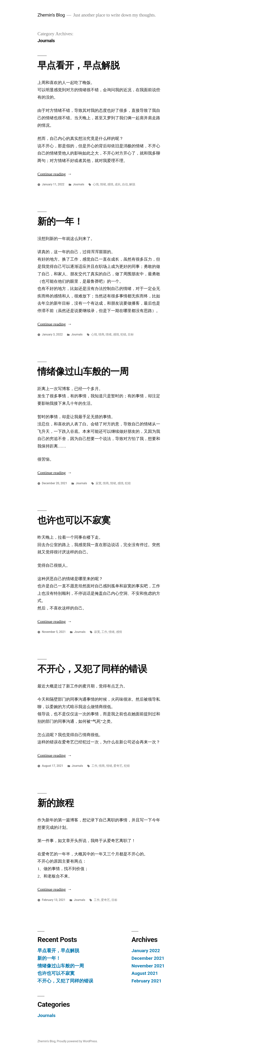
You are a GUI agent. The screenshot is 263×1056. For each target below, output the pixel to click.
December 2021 (148, 958)
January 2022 (146, 950)
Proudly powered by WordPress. (77, 1041)
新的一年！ (60, 221)
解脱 (132, 184)
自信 (125, 184)
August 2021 (145, 973)
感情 (110, 184)
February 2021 (146, 980)
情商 (101, 334)
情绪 (103, 184)
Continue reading (54, 174)
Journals (78, 184)
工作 (104, 631)
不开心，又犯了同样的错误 (92, 668)
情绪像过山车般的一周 (83, 371)
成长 (118, 184)
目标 (131, 334)
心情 (96, 184)
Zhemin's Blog (51, 15)
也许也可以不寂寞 (73, 520)
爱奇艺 (117, 765)
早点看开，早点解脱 (78, 65)
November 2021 (148, 965)
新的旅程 (55, 802)
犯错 (123, 334)
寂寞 (99, 483)
